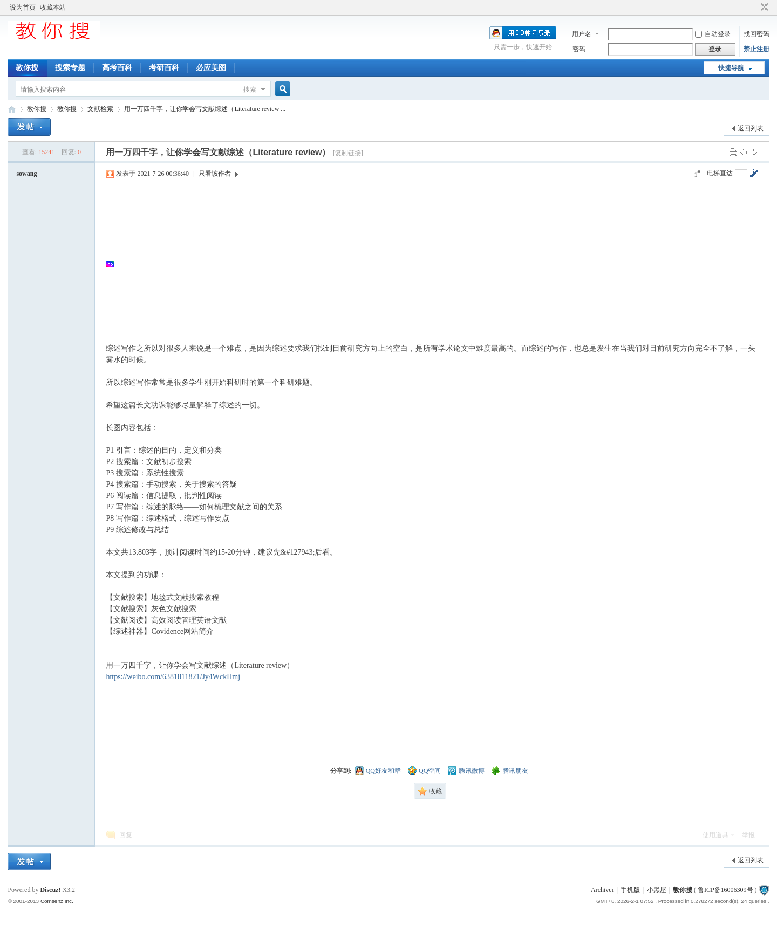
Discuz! (50, 890)
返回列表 (751, 128)
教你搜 (27, 68)
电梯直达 (720, 173)
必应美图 (211, 68)
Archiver (602, 890)
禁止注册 (756, 49)
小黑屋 (656, 890)
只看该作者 (215, 173)
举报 (748, 835)
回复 (125, 835)
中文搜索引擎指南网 (12, 109)
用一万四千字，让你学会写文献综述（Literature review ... (204, 109)
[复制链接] (348, 153)
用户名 (581, 34)
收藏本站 (53, 7)
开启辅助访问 (754, 7)
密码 (578, 49)
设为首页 (23, 7)
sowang (26, 173)
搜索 (249, 89)
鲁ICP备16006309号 (725, 890)
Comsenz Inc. (56, 901)
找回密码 (756, 34)
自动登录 (713, 34)
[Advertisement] (437, 264)
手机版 (630, 890)
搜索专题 (70, 68)
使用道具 (715, 835)
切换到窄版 (763, 7)
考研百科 (164, 68)
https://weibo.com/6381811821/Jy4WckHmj (173, 677)
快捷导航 (731, 68)
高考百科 (117, 68)
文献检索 (100, 109)
